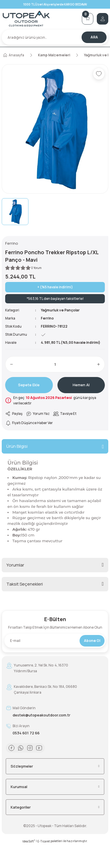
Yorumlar (15, 565)
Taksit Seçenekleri (24, 584)
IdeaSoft (28, 841)
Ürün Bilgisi (17, 446)
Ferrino (47, 318)
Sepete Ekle (29, 384)
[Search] (55, 37)
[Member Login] (102, 19)
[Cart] (87, 19)
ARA (94, 37)
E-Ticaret (43, 841)
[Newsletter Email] (55, 641)
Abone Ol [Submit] (92, 640)
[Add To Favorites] (99, 74)
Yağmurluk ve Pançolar (60, 310)
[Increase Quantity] (98, 364)
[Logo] (40, 18)
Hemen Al (81, 384)
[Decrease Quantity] (11, 364)
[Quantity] (55, 364)
